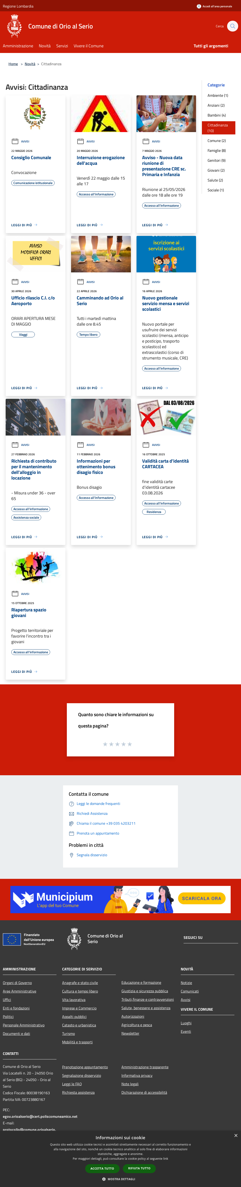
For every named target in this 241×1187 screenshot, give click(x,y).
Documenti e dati (16, 1033)
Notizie (186, 982)
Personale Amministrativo (23, 1025)
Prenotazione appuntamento (85, 1067)
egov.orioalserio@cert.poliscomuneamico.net (40, 1116)
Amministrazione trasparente (145, 1067)
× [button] (235, 1136)
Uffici (7, 999)
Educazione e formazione (141, 982)
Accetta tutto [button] (102, 1169)
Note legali (130, 1084)
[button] (120, 1179)
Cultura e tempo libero (80, 991)
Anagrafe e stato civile (80, 982)
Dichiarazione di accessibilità (144, 1092)
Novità (30, 64)
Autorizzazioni (132, 1016)
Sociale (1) (216, 190)
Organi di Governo (17, 982)
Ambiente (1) (218, 95)
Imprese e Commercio (79, 1008)
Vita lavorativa (73, 999)
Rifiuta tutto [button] (139, 1168)
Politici (8, 1016)
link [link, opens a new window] (165, 1159)
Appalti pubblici (74, 1016)
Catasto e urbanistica (79, 1025)
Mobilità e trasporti (77, 1042)
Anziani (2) (216, 105)
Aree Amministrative (19, 991)
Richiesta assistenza (78, 1092)
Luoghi (186, 1023)
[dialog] (120, 1159)
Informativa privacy (137, 1075)
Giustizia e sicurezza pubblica (144, 991)
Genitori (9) (216, 160)
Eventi (186, 1031)
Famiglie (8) (217, 150)
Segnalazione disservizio (81, 1075)
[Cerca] (232, 26)
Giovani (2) (216, 170)
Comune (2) (217, 140)
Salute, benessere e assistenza (145, 1008)
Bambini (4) (217, 115)
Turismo (68, 1033)
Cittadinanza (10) (218, 127)
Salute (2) (215, 180)
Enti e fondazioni (16, 1008)
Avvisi (20, 141)
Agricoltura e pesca (136, 1025)
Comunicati (190, 991)
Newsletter (130, 1033)
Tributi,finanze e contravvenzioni (147, 999)
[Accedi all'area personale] (214, 6)
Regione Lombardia (18, 6)
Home (13, 64)
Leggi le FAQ (72, 1084)
